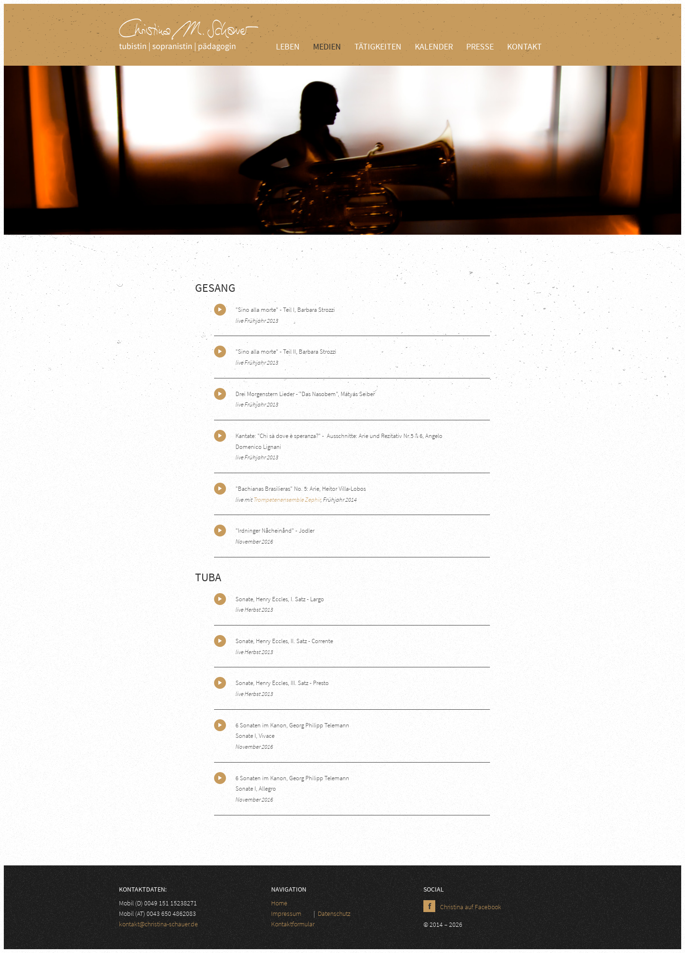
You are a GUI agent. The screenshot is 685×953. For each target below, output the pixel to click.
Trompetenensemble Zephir (287, 499)
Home (279, 903)
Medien (327, 46)
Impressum (286, 913)
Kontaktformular (292, 924)
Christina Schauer (190, 35)
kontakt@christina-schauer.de (158, 924)
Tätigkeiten (377, 46)
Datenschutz (334, 913)
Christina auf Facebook (470, 907)
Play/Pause (220, 310)
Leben (288, 46)
